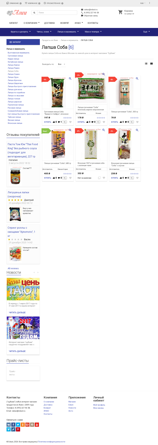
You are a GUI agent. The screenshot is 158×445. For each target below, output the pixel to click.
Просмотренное (53, 3)
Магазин (72, 402)
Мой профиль (99, 405)
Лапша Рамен (13, 68)
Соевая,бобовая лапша (18, 111)
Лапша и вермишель (66, 32)
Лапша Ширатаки (15, 83)
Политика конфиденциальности (51, 442)
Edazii (70, 405)
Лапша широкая (15, 102)
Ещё (145, 32)
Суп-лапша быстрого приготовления (24, 114)
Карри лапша (13, 59)
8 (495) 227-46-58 (90, 12)
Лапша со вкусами (16, 95)
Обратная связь (89, 16)
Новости (72, 408)
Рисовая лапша (14, 108)
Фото (70, 411)
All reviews (13, 268)
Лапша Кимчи (14, 65)
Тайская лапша (14, 117)
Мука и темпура (92, 32)
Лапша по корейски (16, 92)
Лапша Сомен (14, 74)
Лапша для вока (15, 89)
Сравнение (14, 3)
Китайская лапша (15, 62)
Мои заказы (98, 408)
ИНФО (78, 23)
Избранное (32, 3)
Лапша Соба (13, 71)
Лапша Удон (13, 77)
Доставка (49, 23)
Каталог (13, 23)
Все (61, 64)
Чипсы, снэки (43, 32)
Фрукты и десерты (19, 32)
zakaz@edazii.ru (89, 9)
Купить (47, 122)
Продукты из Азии (50, 40)
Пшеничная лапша (16, 105)
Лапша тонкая (14, 99)
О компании (30, 23)
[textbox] (57, 12)
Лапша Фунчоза (14, 80)
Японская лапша (15, 123)
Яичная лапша (14, 120)
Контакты (93, 23)
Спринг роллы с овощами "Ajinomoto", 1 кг (21, 231)
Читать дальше (17, 312)
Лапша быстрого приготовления (22, 86)
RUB (141, 3)
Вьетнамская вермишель (19, 53)
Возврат (64, 23)
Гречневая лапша (15, 56)
